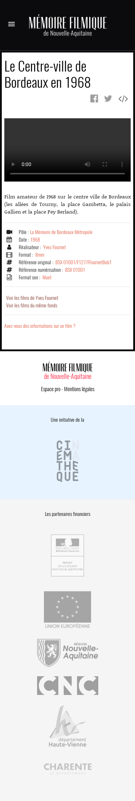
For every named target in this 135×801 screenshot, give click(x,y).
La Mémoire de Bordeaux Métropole (61, 232)
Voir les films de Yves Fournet (32, 297)
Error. (67, 150)
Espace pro (50, 389)
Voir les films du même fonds (31, 305)
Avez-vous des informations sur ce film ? (40, 325)
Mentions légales (79, 389)
